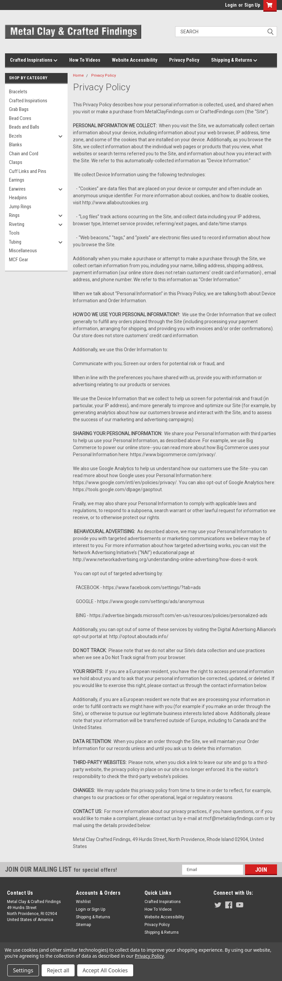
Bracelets (18, 92)
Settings (23, 970)
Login (231, 5)
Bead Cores (20, 118)
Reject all (58, 970)
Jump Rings (20, 207)
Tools (14, 233)
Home (78, 75)
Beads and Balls (24, 127)
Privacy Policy (184, 60)
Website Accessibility (134, 60)
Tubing (15, 242)
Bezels (15, 136)
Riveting (16, 224)
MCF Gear (18, 260)
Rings (14, 215)
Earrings (16, 180)
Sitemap (83, 924)
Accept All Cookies (105, 970)
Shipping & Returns (234, 60)
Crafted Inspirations (34, 60)
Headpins (18, 198)
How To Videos (84, 60)
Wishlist (83, 901)
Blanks (15, 145)
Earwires (17, 189)
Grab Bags (19, 109)
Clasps (15, 162)
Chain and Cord (23, 154)
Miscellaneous (23, 251)
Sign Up (252, 5)
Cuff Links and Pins (27, 171)
